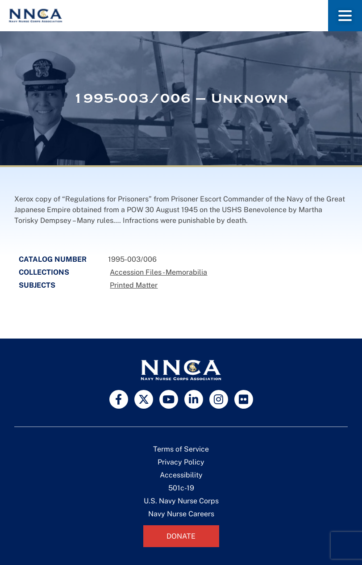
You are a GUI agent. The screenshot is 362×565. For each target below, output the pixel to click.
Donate (181, 536)
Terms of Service (181, 449)
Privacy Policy (181, 462)
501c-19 (181, 488)
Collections (44, 272)
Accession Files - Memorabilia (158, 272)
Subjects (37, 285)
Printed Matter (134, 285)
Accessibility (181, 475)
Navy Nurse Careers (181, 514)
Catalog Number (53, 259)
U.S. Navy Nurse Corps (181, 501)
